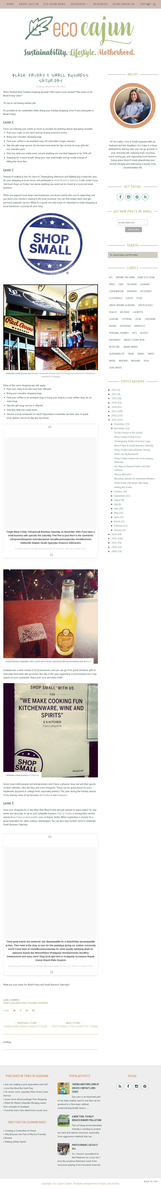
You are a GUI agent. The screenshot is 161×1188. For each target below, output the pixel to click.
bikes (112, 284)
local (24, 1002)
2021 (115, 394)
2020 (115, 398)
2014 (115, 534)
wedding (135, 360)
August (117, 499)
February (119, 525)
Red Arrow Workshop (85, 373)
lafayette (138, 312)
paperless (139, 326)
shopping (43, 1002)
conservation (116, 291)
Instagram (62, 795)
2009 (115, 551)
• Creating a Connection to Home (19, 1130)
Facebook (47, 795)
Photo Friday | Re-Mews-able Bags (131, 482)
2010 (115, 547)
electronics (115, 298)
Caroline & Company (50, 376)
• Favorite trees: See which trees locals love (25, 1110)
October (118, 491)
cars (121, 284)
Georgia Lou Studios (108, 1183)
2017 (114, 411)
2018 (115, 406)
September (120, 495)
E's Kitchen (34, 775)
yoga (146, 360)
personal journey (119, 333)
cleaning (145, 284)
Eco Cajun (58, 1183)
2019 (115, 402)
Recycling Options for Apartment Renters (134, 478)
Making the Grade (123, 487)
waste (151, 353)
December (119, 424)
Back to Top (151, 1181)
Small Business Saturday (66, 180)
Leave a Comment (11, 999)
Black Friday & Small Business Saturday (134, 445)
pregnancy (115, 340)
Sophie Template (74, 1183)
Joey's (88, 661)
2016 (115, 415)
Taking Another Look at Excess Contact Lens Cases (85, 1087)
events (7, 1002)
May (116, 512)
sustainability (116, 353)
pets (134, 333)
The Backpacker (67, 373)
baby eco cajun (146, 277)
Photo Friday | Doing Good (127, 436)
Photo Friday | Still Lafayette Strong (132, 449)
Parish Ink (54, 373)
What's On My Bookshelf (126, 454)
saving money (130, 346)
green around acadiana (122, 305)
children (132, 284)
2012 (115, 542)
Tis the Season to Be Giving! (128, 432)
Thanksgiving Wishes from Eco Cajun (132, 441)
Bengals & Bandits (40, 373)
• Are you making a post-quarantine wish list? (25, 1084)
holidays (16, 1002)
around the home (125, 277)
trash (131, 353)
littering (127, 319)
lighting (113, 319)
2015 (115, 419)
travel (141, 353)
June (116, 508)
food (139, 298)
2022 (115, 389)
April (117, 517)
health (113, 312)
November (119, 428)
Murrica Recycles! (122, 474)
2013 (115, 538)
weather (123, 360)
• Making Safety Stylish (14, 1141)
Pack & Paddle (64, 813)
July (116, 504)
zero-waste (115, 367)
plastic (144, 333)
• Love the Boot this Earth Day (18, 1088)
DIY (110, 277)
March (117, 521)
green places (145, 305)
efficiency (146, 291)
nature (113, 326)
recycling (114, 346)
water (112, 360)
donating (132, 291)
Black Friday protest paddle (24, 817)
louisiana (150, 319)
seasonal (33, 1002)
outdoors (125, 326)
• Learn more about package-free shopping (25, 1099)
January (118, 530)
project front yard (134, 340)
